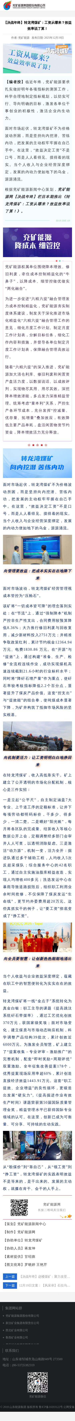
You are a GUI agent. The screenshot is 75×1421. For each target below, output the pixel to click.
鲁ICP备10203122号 (51, 1407)
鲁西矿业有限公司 (17, 1337)
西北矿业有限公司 (17, 1330)
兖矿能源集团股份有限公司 (22, 1315)
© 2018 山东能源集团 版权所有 (19, 1407)
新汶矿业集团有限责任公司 (22, 1323)
